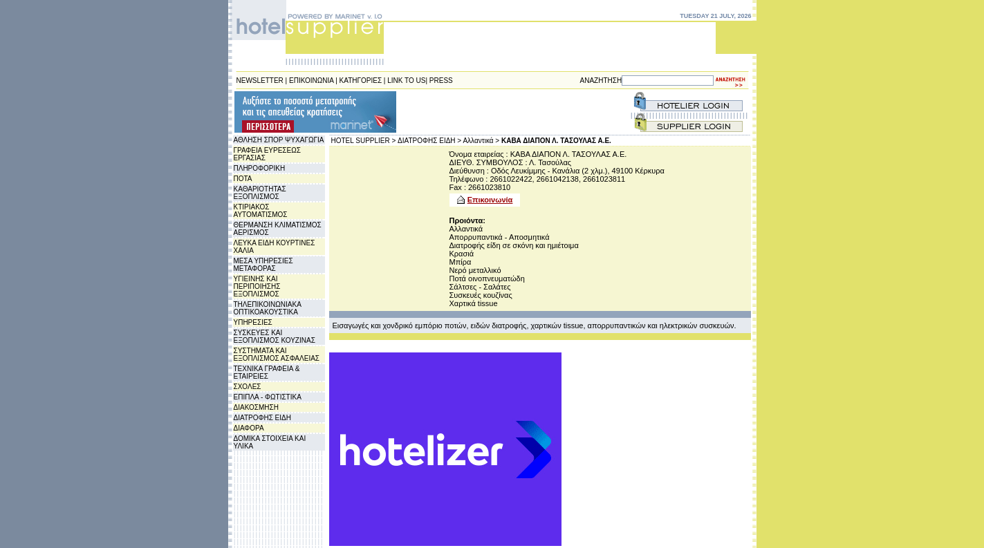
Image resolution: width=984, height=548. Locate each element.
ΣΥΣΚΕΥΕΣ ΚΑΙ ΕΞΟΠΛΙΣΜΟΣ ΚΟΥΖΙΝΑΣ (274, 336)
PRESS (441, 80)
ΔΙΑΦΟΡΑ (249, 428)
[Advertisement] (481, 112)
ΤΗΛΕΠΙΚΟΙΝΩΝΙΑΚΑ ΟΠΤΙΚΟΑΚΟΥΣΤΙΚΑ (267, 308)
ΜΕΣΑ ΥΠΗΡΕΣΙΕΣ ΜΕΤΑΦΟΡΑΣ (263, 264)
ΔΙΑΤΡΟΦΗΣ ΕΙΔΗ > (429, 140)
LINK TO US (406, 80)
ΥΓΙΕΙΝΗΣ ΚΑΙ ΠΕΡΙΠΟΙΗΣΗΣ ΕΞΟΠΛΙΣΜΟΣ (257, 286)
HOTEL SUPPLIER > (363, 140)
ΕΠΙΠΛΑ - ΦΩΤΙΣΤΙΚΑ (267, 397)
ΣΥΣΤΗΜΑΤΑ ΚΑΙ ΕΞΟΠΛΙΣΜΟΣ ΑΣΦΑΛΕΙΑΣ (277, 354)
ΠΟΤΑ (243, 178)
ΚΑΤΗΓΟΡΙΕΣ (361, 80)
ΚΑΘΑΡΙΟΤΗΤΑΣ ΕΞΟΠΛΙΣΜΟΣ (260, 192)
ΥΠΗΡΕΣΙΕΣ (253, 322)
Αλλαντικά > (481, 140)
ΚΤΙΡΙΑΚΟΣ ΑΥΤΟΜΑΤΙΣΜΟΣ (261, 210)
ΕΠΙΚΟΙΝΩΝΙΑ (311, 80)
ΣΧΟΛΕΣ (247, 386)
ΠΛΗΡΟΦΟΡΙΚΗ (260, 168)
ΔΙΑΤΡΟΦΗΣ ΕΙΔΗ (262, 418)
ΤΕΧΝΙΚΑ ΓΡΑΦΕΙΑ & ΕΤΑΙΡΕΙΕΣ (267, 372)
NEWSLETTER (260, 80)
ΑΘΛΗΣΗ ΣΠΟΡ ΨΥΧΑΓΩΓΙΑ (279, 140)
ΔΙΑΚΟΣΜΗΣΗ (256, 407)
